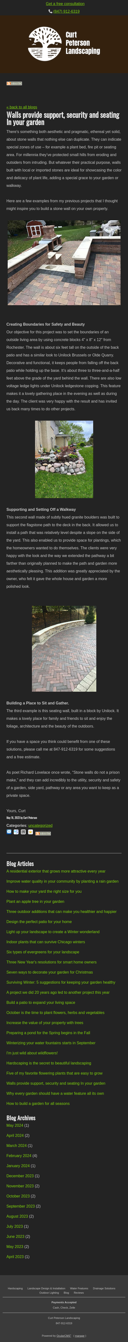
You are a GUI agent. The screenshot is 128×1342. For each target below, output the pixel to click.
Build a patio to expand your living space (40, 1002)
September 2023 (20, 1206)
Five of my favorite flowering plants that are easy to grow (54, 1073)
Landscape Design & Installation (46, 1288)
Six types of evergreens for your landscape (42, 952)
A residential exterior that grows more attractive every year (56, 871)
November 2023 (20, 1186)
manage (80, 1335)
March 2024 (16, 1146)
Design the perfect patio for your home (39, 922)
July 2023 (14, 1226)
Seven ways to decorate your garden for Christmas (49, 972)
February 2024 (18, 1156)
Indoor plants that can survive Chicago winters (45, 942)
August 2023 (17, 1216)
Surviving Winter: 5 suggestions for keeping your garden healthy (61, 982)
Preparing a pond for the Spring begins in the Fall (48, 1033)
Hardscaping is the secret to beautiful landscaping (48, 1063)
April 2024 (15, 1135)
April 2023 (15, 1257)
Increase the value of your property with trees (44, 1023)
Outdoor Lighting (49, 1292)
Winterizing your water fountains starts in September (51, 1043)
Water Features (79, 1288)
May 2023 (14, 1247)
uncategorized (40, 825)
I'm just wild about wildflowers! (32, 1053)
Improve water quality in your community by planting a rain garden (62, 881)
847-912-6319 (64, 1323)
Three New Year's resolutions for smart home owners (51, 962)
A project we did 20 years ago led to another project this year (58, 992)
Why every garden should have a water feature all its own (55, 1093)
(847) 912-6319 (66, 11)
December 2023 (20, 1176)
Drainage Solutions (104, 1288)
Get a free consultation (65, 4)
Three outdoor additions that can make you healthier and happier (61, 912)
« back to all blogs (21, 107)
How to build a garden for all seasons (38, 1103)
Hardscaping (15, 1288)
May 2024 (14, 1125)
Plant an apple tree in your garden (35, 901)
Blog (66, 1292)
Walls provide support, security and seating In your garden (55, 1083)
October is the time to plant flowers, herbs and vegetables (55, 1013)
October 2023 (18, 1196)
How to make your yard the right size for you (44, 891)
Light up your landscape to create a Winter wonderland (53, 932)
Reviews (79, 1292)
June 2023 (15, 1236)
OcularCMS (63, 1335)
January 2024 (18, 1166)
